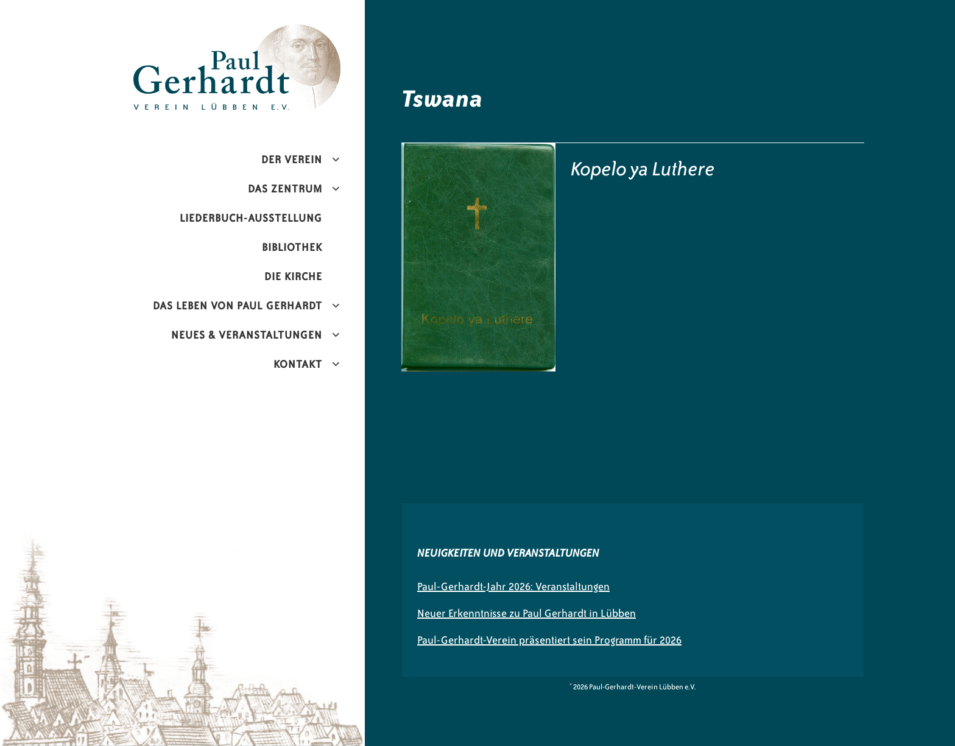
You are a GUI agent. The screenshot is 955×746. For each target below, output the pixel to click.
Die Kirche (293, 276)
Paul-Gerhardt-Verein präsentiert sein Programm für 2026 (549, 640)
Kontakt (297, 364)
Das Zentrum (285, 188)
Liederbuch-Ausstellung (251, 218)
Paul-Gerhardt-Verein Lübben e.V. (262, 34)
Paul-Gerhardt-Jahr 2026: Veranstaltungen (513, 586)
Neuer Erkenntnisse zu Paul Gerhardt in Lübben (526, 613)
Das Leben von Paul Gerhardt (237, 305)
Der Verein (291, 159)
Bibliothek (292, 247)
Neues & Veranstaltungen (246, 335)
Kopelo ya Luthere (643, 168)
